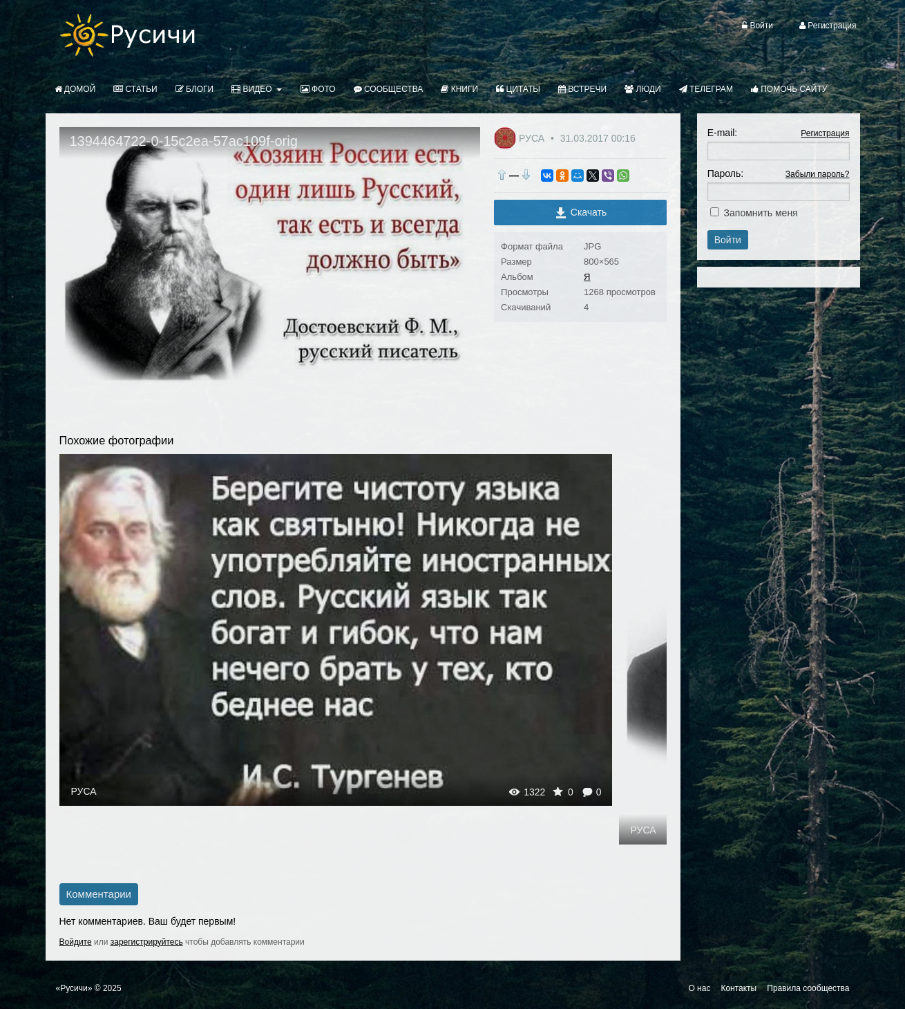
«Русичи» (74, 988)
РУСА (533, 138)
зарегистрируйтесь (147, 942)
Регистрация (825, 133)
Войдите (75, 942)
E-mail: (722, 132)
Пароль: (725, 173)
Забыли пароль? (817, 174)
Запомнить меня (761, 212)
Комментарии (98, 894)
